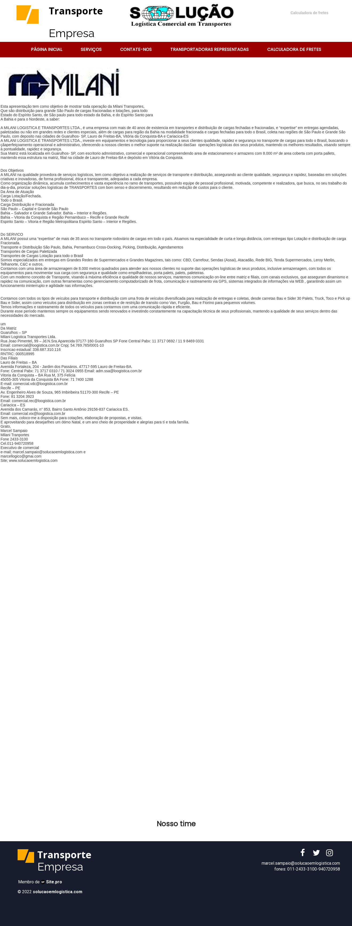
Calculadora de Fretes (294, 49)
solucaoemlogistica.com (57, 891)
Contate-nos (136, 49)
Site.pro (54, 881)
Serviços (91, 49)
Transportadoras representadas (209, 49)
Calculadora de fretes (309, 13)
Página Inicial (46, 49)
